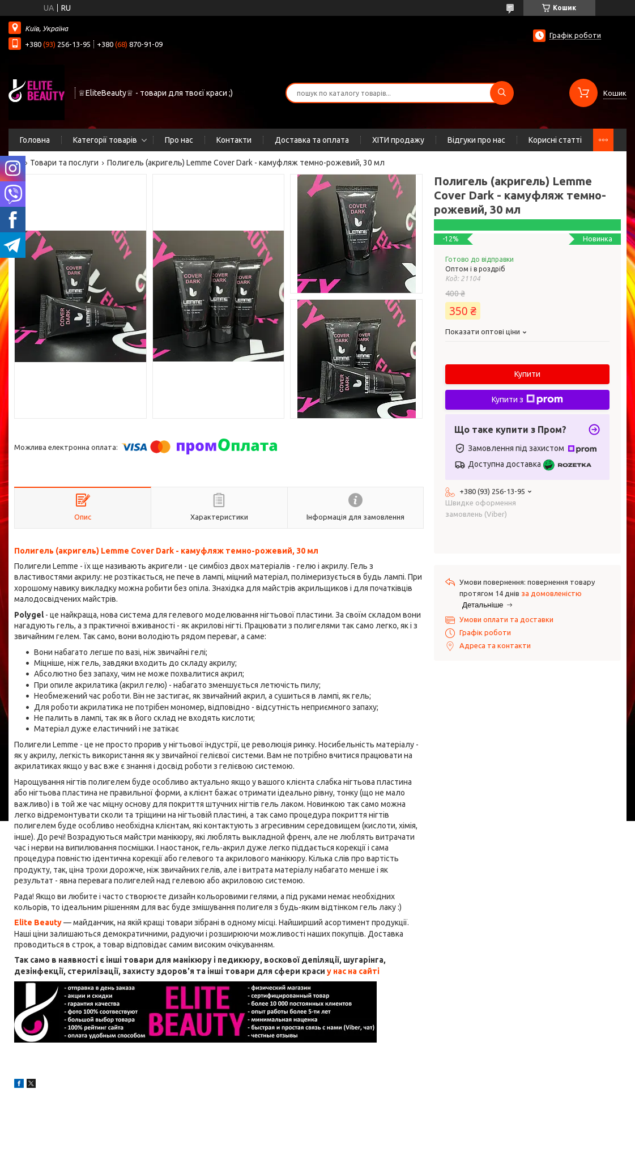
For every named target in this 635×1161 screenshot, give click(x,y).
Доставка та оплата (312, 140)
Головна (35, 140)
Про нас (179, 140)
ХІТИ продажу (398, 140)
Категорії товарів (105, 140)
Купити (527, 374)
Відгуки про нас (476, 140)
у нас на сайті (353, 971)
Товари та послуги (64, 162)
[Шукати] (502, 93)
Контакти (234, 140)
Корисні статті (555, 140)
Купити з (527, 399)
